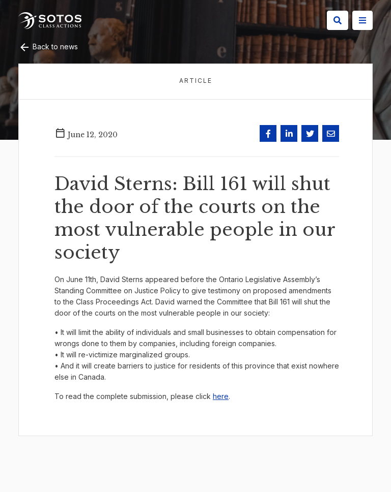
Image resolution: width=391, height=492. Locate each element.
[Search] (337, 20)
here (221, 396)
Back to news (48, 46)
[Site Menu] (362, 20)
